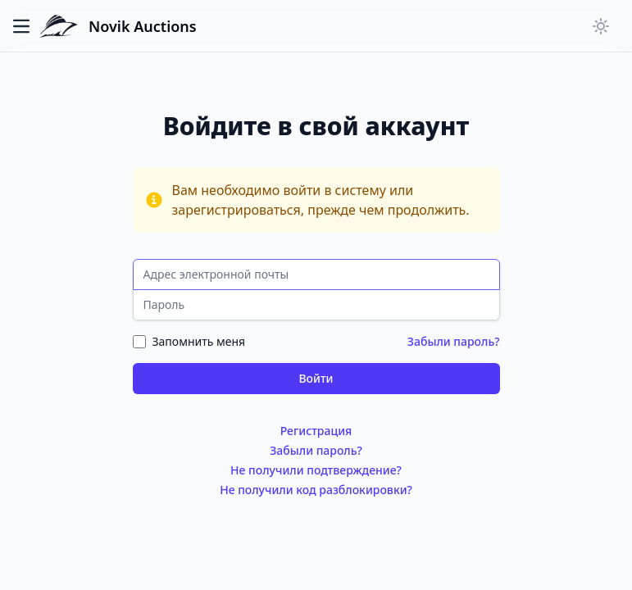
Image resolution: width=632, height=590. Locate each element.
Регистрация (316, 430)
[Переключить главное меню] (26, 26)
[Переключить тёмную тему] (601, 26)
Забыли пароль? (453, 341)
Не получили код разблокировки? (316, 489)
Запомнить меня (199, 341)
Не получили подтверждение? (316, 470)
